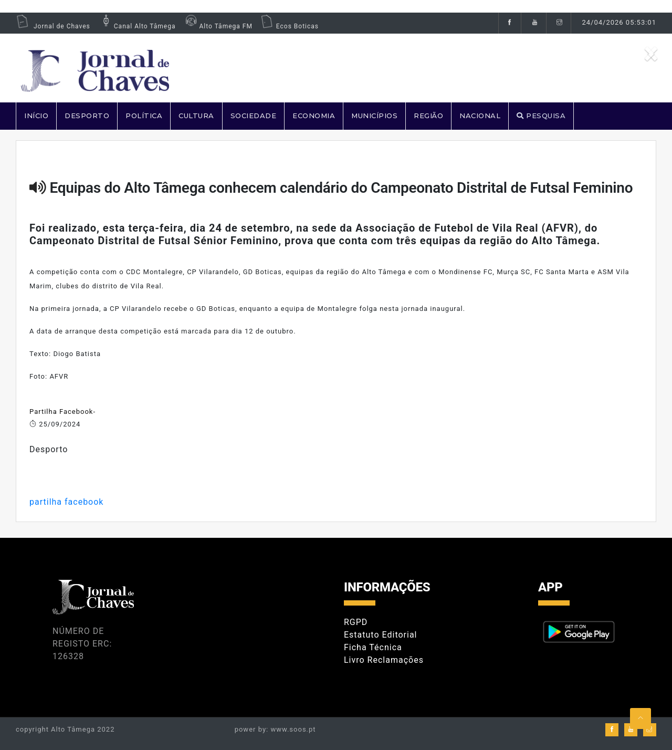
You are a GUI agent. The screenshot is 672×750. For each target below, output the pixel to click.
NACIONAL (479, 115)
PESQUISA (541, 115)
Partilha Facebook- (62, 411)
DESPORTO (87, 115)
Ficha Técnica (373, 647)
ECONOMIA (313, 115)
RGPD (356, 622)
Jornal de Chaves (53, 26)
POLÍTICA (143, 115)
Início (36, 115)
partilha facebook (66, 502)
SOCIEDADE (253, 115)
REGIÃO (428, 115)
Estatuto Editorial (380, 635)
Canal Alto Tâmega (137, 26)
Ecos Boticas (289, 26)
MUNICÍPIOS (374, 115)
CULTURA (196, 115)
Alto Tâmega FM (217, 26)
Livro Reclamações (384, 660)
